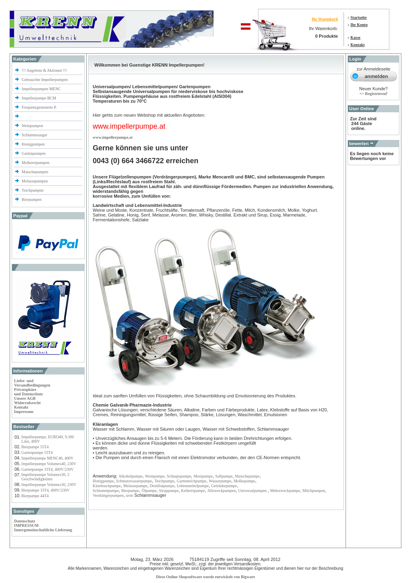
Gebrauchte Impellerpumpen (45, 79)
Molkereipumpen (35, 162)
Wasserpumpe (220, 481)
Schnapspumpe (179, 476)
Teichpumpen (32, 190)
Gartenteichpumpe (191, 481)
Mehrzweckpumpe (285, 490)
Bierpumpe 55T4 (35, 447)
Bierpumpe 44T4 (35, 496)
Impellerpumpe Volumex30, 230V (48, 484)
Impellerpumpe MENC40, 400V (47, 458)
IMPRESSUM (26, 525)
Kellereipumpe (193, 490)
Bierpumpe (130, 490)
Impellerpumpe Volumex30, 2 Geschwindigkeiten (45, 476)
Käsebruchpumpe (107, 486)
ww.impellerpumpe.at (114, 137)
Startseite (358, 17)
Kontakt (357, 45)
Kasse (355, 37)
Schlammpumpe (106, 490)
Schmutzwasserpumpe (134, 481)
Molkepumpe (244, 481)
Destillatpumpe (162, 486)
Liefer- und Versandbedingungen (32, 383)
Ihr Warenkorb (325, 19)
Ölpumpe (149, 490)
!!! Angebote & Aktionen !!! (44, 70)
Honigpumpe (103, 481)
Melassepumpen (35, 181)
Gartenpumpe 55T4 (37, 452)
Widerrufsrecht (27, 403)
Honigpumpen (33, 144)
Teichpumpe (164, 481)
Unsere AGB (24, 398)
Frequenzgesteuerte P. (39, 107)
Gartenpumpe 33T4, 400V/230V (47, 469)
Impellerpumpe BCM (39, 98)
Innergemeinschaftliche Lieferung (43, 530)
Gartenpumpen (33, 153)
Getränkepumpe (224, 486)
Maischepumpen (35, 172)
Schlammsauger (34, 135)
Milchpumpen (314, 490)
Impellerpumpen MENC (41, 89)
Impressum (23, 411)
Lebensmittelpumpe (192, 486)
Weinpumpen (32, 125)
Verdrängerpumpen (108, 495)
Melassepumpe (135, 486)
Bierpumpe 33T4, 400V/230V (45, 490)
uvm (129, 495)
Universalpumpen (253, 490)
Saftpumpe (223, 476)
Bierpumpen (31, 199)
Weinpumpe (154, 476)
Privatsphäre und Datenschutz (28, 391)
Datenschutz (24, 521)
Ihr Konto (359, 24)
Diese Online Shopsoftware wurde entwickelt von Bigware (205, 577)
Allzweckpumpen (222, 490)
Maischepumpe (247, 476)
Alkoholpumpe (130, 476)
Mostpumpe (203, 476)
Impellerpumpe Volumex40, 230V (48, 464)
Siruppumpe (169, 490)
